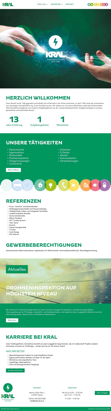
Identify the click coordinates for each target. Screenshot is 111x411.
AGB (108, 409)
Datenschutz (101, 409)
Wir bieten (56, 4)
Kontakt (70, 4)
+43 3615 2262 (40, 399)
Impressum (91, 409)
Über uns (42, 4)
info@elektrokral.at (37, 401)
